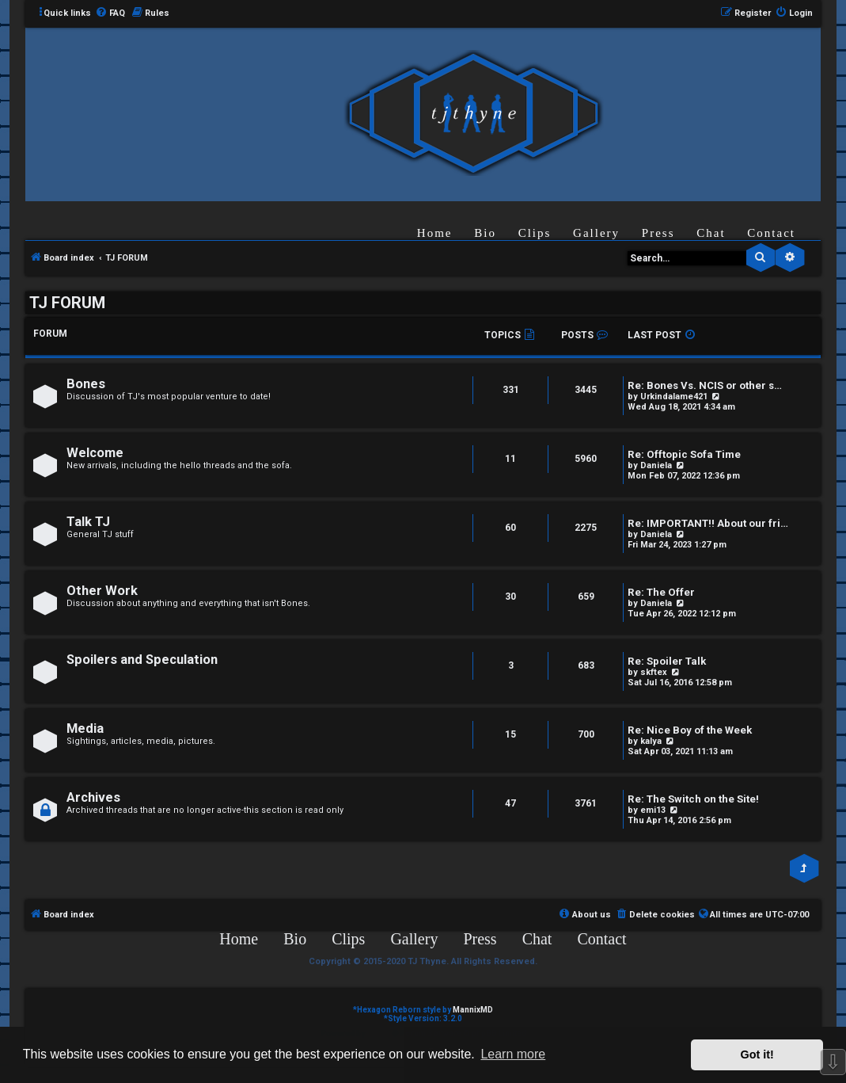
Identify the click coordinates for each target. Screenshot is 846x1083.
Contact (771, 233)
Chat (710, 233)
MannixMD (473, 1009)
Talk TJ (88, 521)
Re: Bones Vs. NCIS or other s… (705, 385)
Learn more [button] (512, 1054)
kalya (651, 741)
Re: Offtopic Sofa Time (684, 454)
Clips (535, 233)
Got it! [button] (757, 1054)
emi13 (653, 810)
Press (658, 233)
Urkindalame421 (674, 396)
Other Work (102, 590)
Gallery (596, 233)
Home (435, 233)
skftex (653, 672)
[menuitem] (110, 13)
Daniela (656, 465)
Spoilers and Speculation (142, 659)
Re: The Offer (661, 592)
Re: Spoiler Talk (667, 661)
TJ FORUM (67, 302)
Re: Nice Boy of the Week (690, 730)
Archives (93, 797)
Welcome (94, 452)
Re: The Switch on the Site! (693, 799)
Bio (485, 233)
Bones (85, 383)
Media (85, 728)
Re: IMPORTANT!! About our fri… (708, 523)
